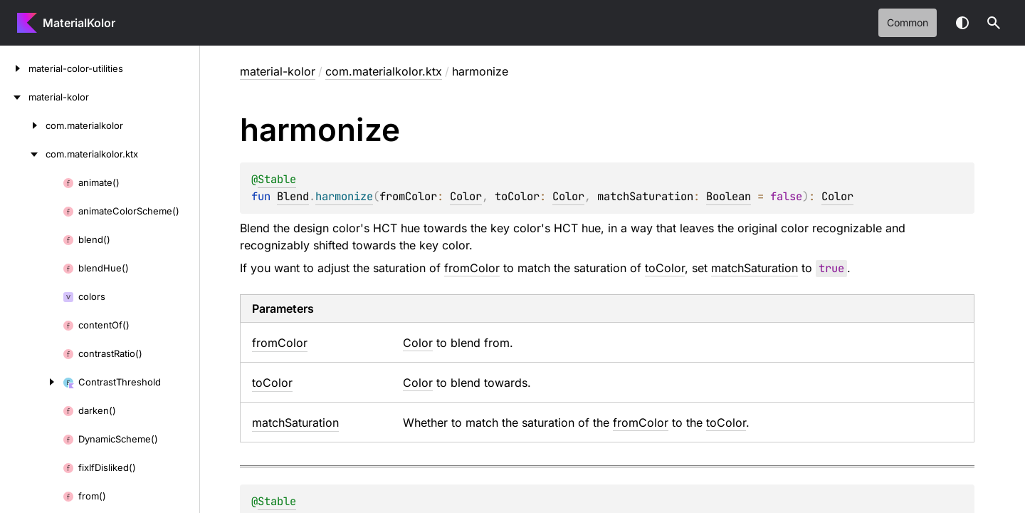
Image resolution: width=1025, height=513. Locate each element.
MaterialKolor (79, 23)
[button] (993, 23)
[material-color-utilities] (14, 68)
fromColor (472, 268)
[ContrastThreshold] (31, 382)
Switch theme (962, 23)
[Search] (993, 23)
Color (466, 196)
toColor (665, 268)
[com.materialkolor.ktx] (23, 154)
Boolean (728, 196)
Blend (293, 196)
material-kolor (277, 71)
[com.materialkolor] (23, 125)
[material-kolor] (14, 97)
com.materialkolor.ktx (383, 71)
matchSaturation (754, 268)
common (907, 22)
